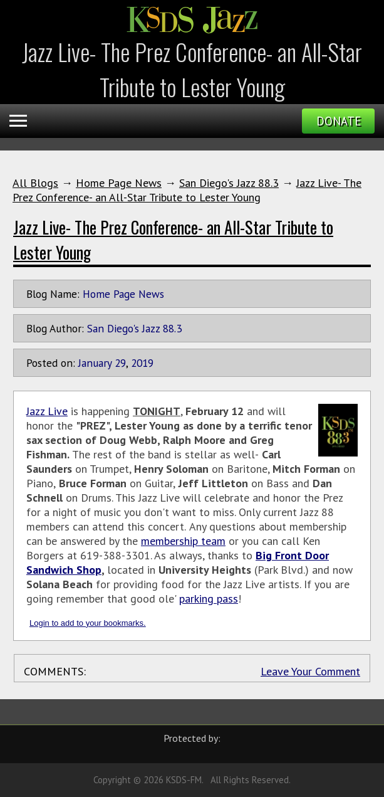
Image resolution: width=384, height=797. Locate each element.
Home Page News (119, 183)
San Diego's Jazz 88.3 (229, 183)
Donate (338, 121)
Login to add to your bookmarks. (87, 623)
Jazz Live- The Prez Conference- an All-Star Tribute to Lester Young (187, 190)
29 (120, 363)
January (95, 363)
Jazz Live (47, 411)
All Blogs (35, 183)
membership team (183, 541)
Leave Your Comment (310, 671)
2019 (142, 363)
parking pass (208, 598)
